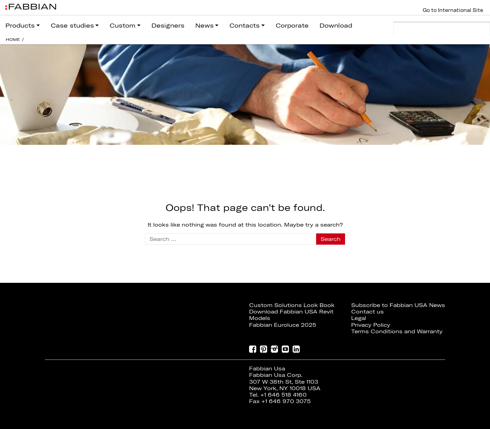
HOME (13, 39)
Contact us (367, 311)
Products (20, 25)
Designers (167, 25)
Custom (122, 25)
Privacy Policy (370, 324)
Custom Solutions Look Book (291, 305)
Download (336, 25)
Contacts (244, 25)
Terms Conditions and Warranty (397, 331)
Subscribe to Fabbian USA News (398, 305)
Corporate (292, 25)
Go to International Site (453, 10)
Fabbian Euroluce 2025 (282, 324)
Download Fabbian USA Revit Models (291, 314)
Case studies (72, 25)
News (204, 25)
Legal (358, 318)
